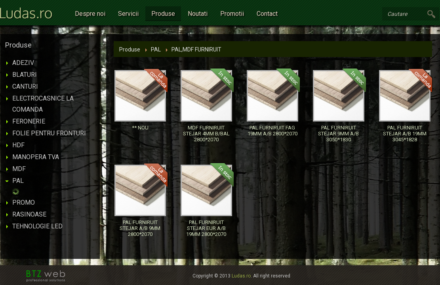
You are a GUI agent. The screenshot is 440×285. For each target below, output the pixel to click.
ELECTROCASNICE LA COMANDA (43, 104)
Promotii (232, 13)
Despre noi (90, 13)
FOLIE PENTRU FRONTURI (49, 133)
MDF (19, 169)
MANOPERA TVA (35, 157)
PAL (18, 180)
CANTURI (25, 86)
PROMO (23, 202)
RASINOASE (29, 214)
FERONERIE (28, 121)
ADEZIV (23, 62)
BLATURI (24, 74)
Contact (267, 13)
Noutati (198, 13)
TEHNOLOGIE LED (37, 226)
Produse (163, 13)
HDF (18, 145)
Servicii (128, 13)
